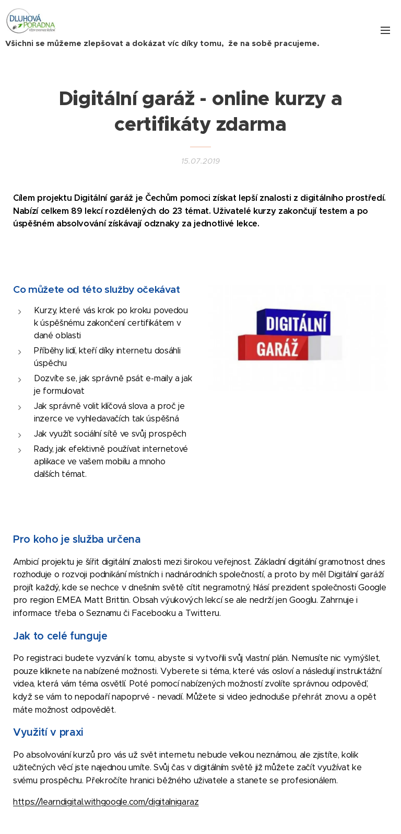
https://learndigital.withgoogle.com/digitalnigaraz (106, 801)
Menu (385, 30)
